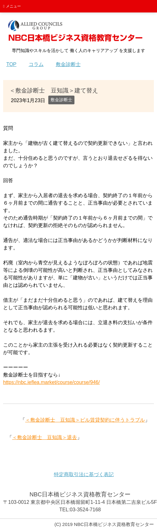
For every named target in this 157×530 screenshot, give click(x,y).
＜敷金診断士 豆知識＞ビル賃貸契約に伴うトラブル (85, 420)
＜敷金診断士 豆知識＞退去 (44, 437)
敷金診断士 (61, 99)
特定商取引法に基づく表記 (84, 474)
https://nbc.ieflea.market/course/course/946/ (51, 382)
